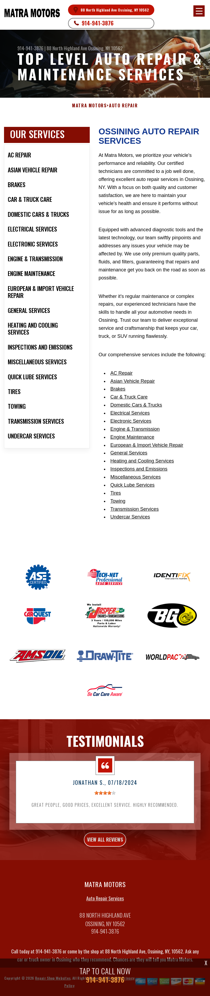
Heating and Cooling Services (142, 461)
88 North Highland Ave (67, 48)
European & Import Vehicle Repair (146, 445)
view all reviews (105, 841)
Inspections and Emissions (138, 469)
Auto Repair (123, 105)
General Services (128, 453)
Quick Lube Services (132, 485)
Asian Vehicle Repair (132, 381)
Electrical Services (130, 413)
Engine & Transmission (135, 429)
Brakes (117, 389)
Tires (115, 493)
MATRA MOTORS (89, 105)
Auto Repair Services (105, 900)
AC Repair (121, 373)
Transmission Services (134, 509)
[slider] (105, 795)
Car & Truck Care (129, 397)
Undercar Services (130, 517)
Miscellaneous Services (135, 477)
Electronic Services (130, 421)
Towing (117, 501)
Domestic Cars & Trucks (136, 405)
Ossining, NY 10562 (105, 48)
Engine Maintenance (132, 437)
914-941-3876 (98, 23)
